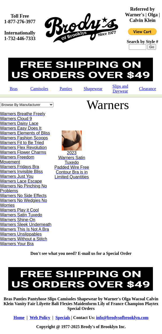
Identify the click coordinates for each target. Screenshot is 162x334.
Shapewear (93, 88)
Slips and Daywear (120, 88)
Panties (66, 88)
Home (19, 317)
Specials (62, 317)
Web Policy (40, 317)
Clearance (147, 88)
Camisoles (39, 88)
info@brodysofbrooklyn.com (122, 317)
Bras (13, 88)
